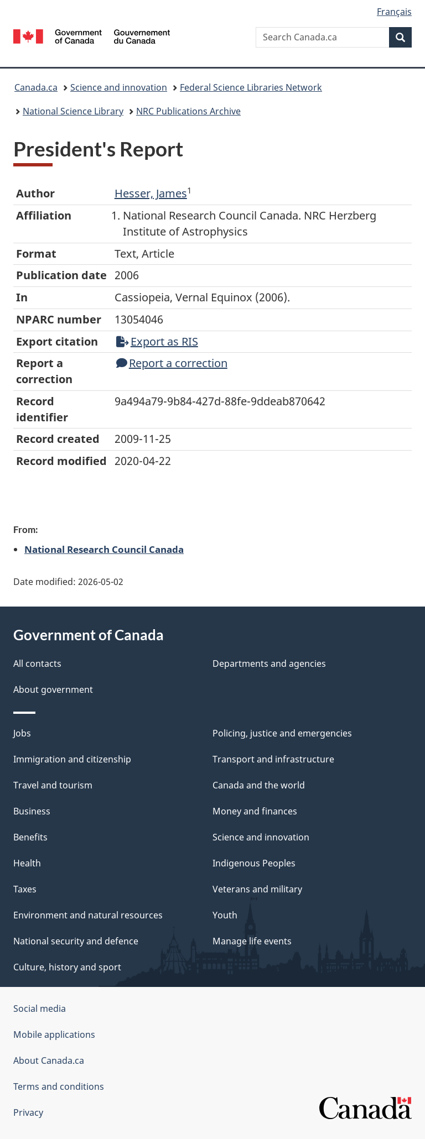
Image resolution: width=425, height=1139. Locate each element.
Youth (224, 915)
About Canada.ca (48, 1060)
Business (31, 811)
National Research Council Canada (104, 549)
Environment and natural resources (88, 915)
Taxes (25, 889)
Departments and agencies (269, 663)
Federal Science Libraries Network (251, 87)
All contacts (37, 663)
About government (53, 689)
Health (27, 863)
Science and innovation (118, 87)
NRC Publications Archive (188, 111)
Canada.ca (36, 87)
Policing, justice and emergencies (282, 733)
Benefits (30, 837)
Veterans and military (257, 889)
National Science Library (73, 111)
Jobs (22, 733)
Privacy (28, 1112)
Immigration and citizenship (72, 759)
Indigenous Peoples (254, 863)
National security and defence (75, 941)
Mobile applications (54, 1034)
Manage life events (252, 941)
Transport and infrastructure (273, 759)
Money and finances (254, 811)
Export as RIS (157, 341)
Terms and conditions (58, 1086)
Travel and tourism (52, 785)
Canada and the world (258, 785)
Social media (39, 1008)
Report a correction (171, 363)
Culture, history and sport (67, 967)
